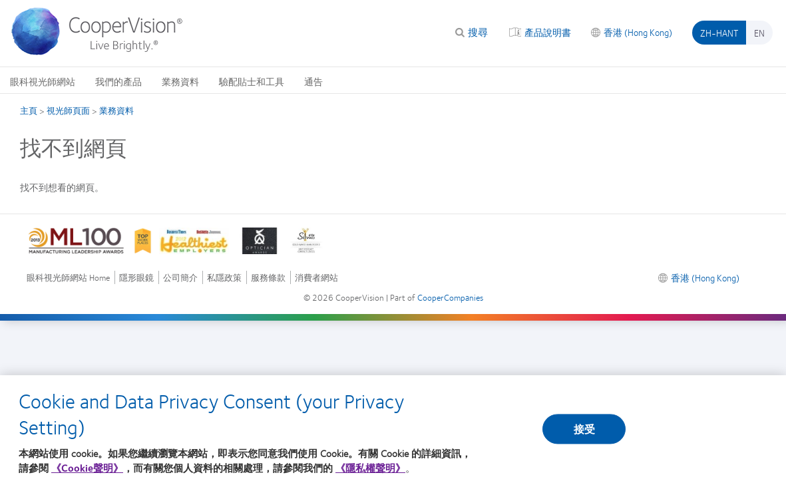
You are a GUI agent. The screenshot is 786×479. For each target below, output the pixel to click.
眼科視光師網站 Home (68, 277)
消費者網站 (316, 277)
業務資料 (180, 81)
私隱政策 (224, 277)
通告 (313, 81)
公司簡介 (180, 277)
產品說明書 (547, 32)
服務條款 (268, 277)
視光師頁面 (68, 110)
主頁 (28, 110)
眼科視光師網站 (42, 81)
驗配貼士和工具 (251, 81)
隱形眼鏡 (136, 277)
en (759, 32)
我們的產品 (118, 81)
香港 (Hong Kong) (638, 32)
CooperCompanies (450, 297)
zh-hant (719, 32)
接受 (584, 433)
